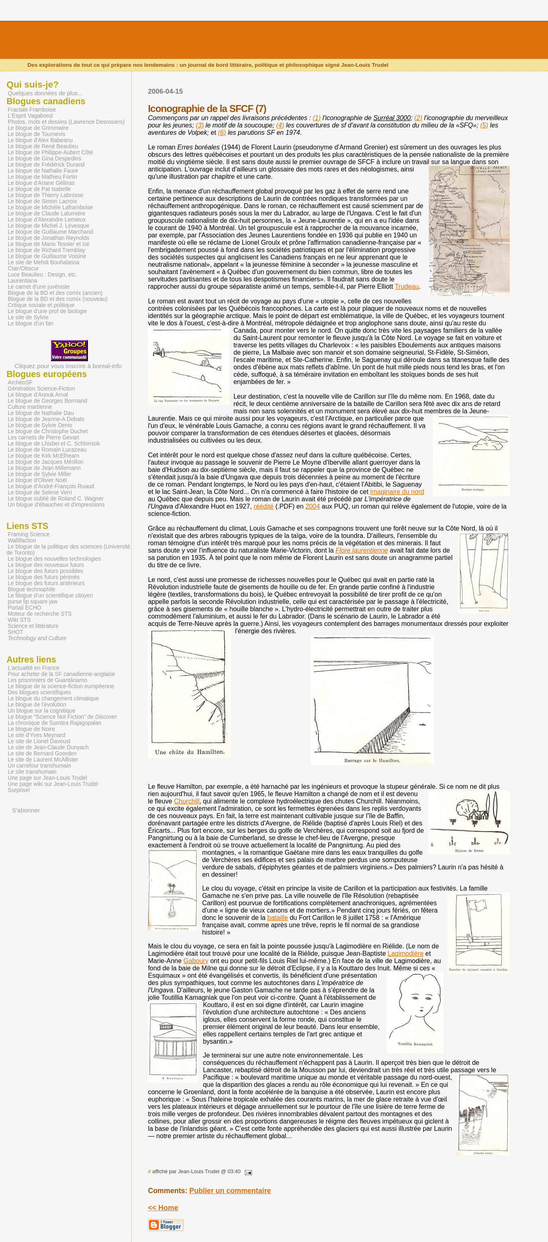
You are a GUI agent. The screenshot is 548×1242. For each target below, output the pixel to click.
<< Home (163, 1208)
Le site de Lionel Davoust (39, 741)
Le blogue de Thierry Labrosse (45, 195)
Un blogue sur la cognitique (41, 711)
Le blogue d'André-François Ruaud (51, 486)
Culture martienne (30, 407)
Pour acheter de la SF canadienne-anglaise (61, 674)
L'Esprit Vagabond (30, 116)
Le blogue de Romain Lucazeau (47, 450)
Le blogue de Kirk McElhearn (43, 456)
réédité (264, 506)
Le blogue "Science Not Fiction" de (62, 717)
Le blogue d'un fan (30, 323)
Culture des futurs (104, 43)
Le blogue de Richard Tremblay (46, 250)
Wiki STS (19, 620)
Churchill (186, 801)
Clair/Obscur (23, 269)
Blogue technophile (31, 589)
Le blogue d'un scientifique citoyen (50, 595)
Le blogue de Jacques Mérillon (45, 462)
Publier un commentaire (230, 1191)
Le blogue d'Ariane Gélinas (41, 183)
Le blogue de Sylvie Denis (40, 425)
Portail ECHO (24, 608)
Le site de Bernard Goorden (42, 753)
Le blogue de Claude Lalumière (46, 214)
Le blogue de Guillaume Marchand (50, 232)
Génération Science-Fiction (41, 389)
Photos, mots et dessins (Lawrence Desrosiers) (66, 122)
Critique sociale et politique (41, 305)
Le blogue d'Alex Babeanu (40, 140)
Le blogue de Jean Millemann (44, 468)
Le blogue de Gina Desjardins (44, 159)
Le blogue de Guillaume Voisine (47, 256)
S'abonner (26, 810)
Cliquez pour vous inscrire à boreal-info (68, 362)
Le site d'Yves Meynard (36, 735)
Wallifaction (22, 541)
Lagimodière (405, 953)
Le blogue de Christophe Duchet (48, 431)
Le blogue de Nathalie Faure (43, 171)
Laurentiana (22, 281)
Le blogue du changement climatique (53, 699)
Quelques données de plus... (45, 93)
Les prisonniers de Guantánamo (47, 680)
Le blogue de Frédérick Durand (46, 165)
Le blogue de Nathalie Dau (41, 413)
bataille (277, 917)
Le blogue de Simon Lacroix (42, 201)
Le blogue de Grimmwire (38, 128)
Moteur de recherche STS (40, 614)
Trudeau (407, 286)
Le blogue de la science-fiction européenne (61, 686)
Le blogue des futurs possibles (45, 571)
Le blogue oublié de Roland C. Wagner (56, 499)
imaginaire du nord (397, 491)
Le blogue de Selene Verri (40, 492)
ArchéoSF (20, 383)
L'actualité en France (33, 668)
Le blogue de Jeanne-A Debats (46, 419)
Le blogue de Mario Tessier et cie (49, 244)
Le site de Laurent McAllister (43, 760)
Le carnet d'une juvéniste (39, 287)
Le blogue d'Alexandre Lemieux (47, 220)
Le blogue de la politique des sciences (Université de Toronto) (68, 550)
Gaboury (196, 960)
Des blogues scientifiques (39, 692)
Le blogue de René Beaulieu (43, 146)
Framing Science (29, 534)
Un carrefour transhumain (39, 766)
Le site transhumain (32, 772)
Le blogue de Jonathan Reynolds (48, 238)
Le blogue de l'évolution (37, 705)
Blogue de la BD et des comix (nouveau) (57, 299)
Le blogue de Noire (31, 729)
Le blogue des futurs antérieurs (46, 583)
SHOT (15, 632)
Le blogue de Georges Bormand (47, 401)
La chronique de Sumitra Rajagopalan (54, 723)
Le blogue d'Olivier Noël (37, 480)
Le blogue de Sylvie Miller (39, 474)
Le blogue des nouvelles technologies (54, 559)
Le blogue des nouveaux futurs (46, 565)
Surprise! (19, 790)
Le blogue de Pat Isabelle (39, 189)
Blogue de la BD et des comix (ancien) (55, 293)
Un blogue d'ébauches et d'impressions (56, 505)
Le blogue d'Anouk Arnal (38, 395)
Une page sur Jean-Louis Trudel (47, 778)
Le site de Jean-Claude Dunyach (48, 747)
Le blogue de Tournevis (36, 134)
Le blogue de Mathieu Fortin (42, 177)
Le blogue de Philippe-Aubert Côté (50, 152)
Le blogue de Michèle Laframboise (50, 207)
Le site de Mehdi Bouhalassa (43, 262)
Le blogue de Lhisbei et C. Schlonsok (54, 444)
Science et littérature (33, 626)
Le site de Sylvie (28, 317)
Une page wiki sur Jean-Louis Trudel (53, 784)
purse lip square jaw (32, 602)
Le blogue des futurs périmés (44, 577)
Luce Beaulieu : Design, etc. (42, 275)
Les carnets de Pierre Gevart (43, 437)
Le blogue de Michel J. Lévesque (48, 226)
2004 (312, 506)
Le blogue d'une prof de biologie (47, 311)
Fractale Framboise (32, 110)
